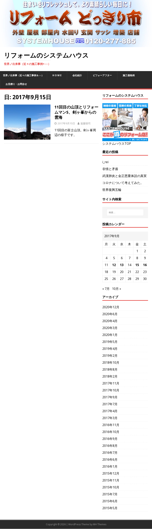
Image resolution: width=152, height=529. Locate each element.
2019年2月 (110, 355)
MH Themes (99, 524)
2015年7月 (110, 494)
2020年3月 (110, 328)
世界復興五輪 (111, 189)
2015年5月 (110, 508)
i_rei (105, 162)
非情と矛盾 (110, 169)
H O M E (57, 75)
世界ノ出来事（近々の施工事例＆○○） (23, 75)
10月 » (116, 288)
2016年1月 (110, 466)
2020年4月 (110, 321)
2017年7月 (110, 404)
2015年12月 (110, 473)
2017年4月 (110, 411)
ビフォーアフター (102, 75)
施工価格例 (128, 75)
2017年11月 (110, 383)
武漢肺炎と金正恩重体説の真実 (124, 176)
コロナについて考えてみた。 (122, 183)
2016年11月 (110, 425)
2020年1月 (110, 335)
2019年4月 (110, 348)
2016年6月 (110, 459)
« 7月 (106, 288)
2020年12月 (110, 307)
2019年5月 (110, 342)
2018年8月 (110, 369)
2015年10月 (110, 487)
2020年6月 (110, 314)
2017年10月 (110, 390)
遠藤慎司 (85, 123)
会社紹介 (77, 75)
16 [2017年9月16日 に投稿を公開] (145, 265)
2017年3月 (110, 418)
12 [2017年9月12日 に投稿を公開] (114, 265)
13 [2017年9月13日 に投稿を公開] (122, 265)
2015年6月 (110, 501)
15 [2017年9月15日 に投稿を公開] (137, 265)
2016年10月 (110, 432)
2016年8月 (110, 445)
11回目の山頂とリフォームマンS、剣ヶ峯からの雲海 (76, 112)
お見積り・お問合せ (16, 84)
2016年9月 (110, 439)
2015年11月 (110, 480)
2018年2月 (110, 376)
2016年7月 (110, 452)
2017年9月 (110, 397)
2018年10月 (110, 362)
